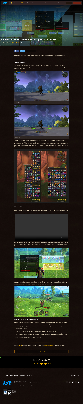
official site (20, 345)
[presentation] (5, 3)
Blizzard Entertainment (15, 42)
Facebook (22, 347)
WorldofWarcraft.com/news (49, 345)
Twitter (17, 347)
